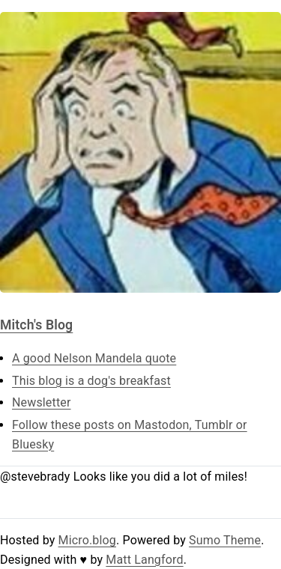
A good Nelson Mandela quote (94, 358)
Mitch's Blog (36, 324)
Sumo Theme (225, 540)
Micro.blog (87, 540)
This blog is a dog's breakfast (91, 381)
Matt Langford (144, 560)
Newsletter (41, 402)
